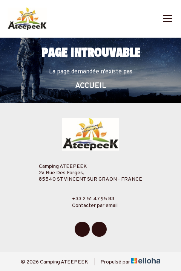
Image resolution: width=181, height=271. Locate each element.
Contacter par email (90, 205)
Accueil (90, 86)
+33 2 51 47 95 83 (88, 198)
